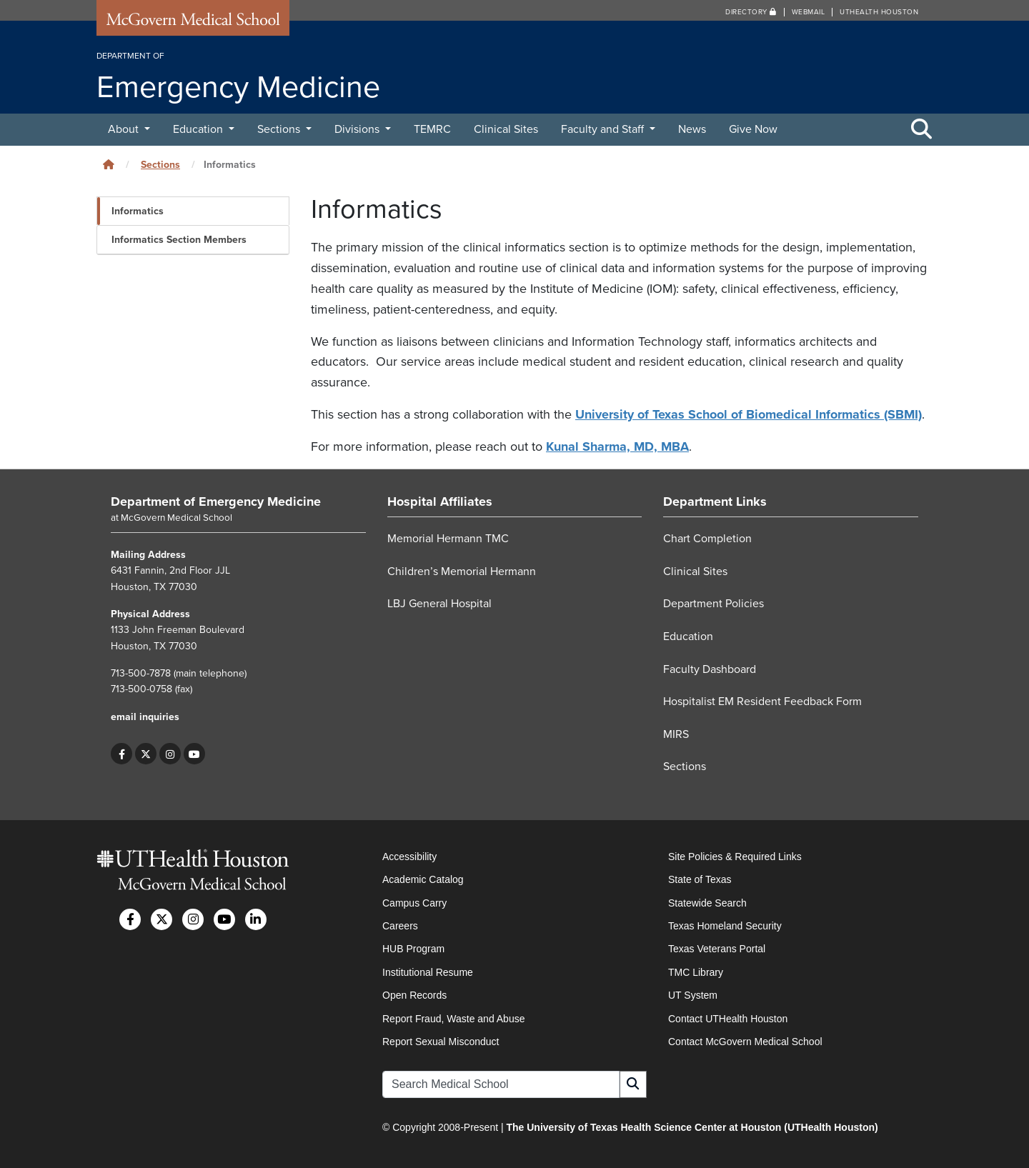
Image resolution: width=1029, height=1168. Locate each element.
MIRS (676, 734)
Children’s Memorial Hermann (461, 571)
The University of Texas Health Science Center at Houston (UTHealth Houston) (692, 1127)
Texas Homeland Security (725, 926)
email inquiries (145, 717)
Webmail (808, 12)
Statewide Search (707, 903)
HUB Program (413, 948)
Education (199, 129)
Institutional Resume (427, 972)
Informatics (137, 211)
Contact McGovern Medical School (745, 1041)
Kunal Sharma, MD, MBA (617, 446)
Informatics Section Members (179, 240)
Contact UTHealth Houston (727, 1018)
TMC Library (695, 972)
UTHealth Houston (879, 12)
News (692, 129)
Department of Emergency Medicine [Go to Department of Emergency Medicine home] (216, 501)
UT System (692, 995)
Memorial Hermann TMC (448, 538)
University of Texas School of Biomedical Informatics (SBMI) (748, 414)
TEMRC (432, 129)
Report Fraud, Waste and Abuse (453, 1018)
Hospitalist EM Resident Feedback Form (762, 701)
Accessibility (409, 856)
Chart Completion (707, 538)
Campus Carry (414, 903)
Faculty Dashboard (709, 669)
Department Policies (713, 604)
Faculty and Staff (604, 129)
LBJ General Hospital (439, 604)
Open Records (414, 995)
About (124, 129)
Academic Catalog (423, 879)
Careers (400, 926)
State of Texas (699, 879)
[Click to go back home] (108, 165)
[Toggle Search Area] (922, 130)
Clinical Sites (506, 129)
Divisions (358, 129)
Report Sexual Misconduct (440, 1041)
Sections (280, 129)
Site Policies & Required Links (735, 856)
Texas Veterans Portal (716, 948)
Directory (751, 12)
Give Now (753, 129)
